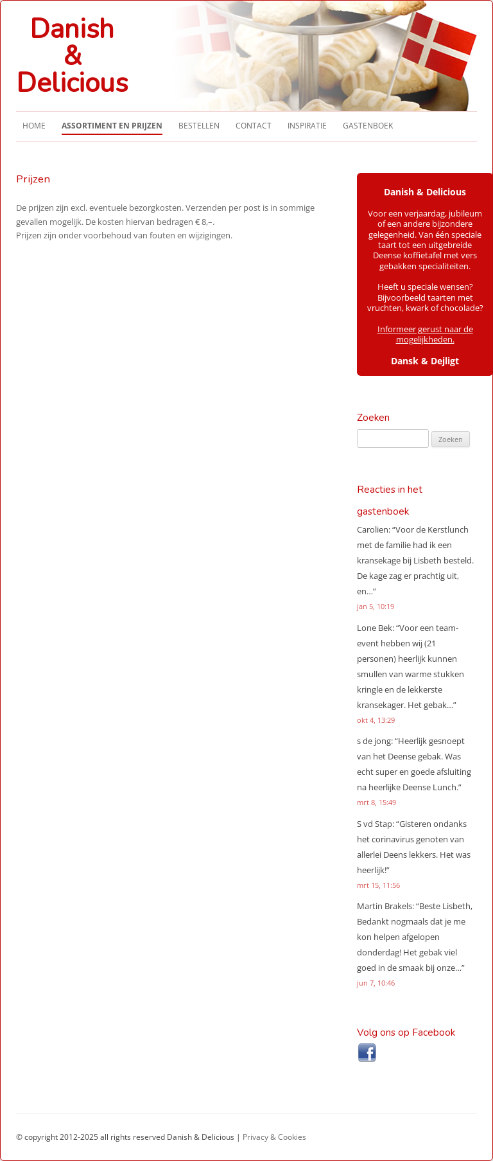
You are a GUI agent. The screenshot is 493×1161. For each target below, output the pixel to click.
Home (34, 125)
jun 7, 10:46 (376, 983)
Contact (254, 125)
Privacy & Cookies (274, 1136)
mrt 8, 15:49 (376, 802)
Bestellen (199, 125)
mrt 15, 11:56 (378, 885)
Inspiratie (307, 125)
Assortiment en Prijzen (112, 125)
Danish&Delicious (72, 56)
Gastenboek (368, 125)
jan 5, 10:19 (375, 606)
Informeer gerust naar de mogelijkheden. (425, 334)
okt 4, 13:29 (376, 720)
